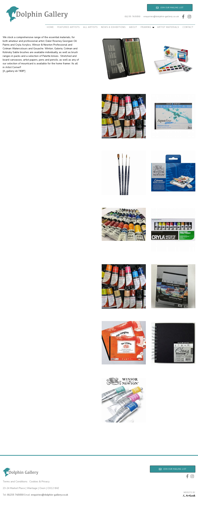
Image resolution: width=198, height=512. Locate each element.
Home (50, 27)
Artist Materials (168, 27)
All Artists (90, 27)
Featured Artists (68, 27)
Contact (188, 27)
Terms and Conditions (15, 481)
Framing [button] (147, 27)
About (133, 27)
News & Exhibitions (113, 27)
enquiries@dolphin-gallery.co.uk (161, 16)
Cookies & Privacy (39, 481)
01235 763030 (132, 16)
